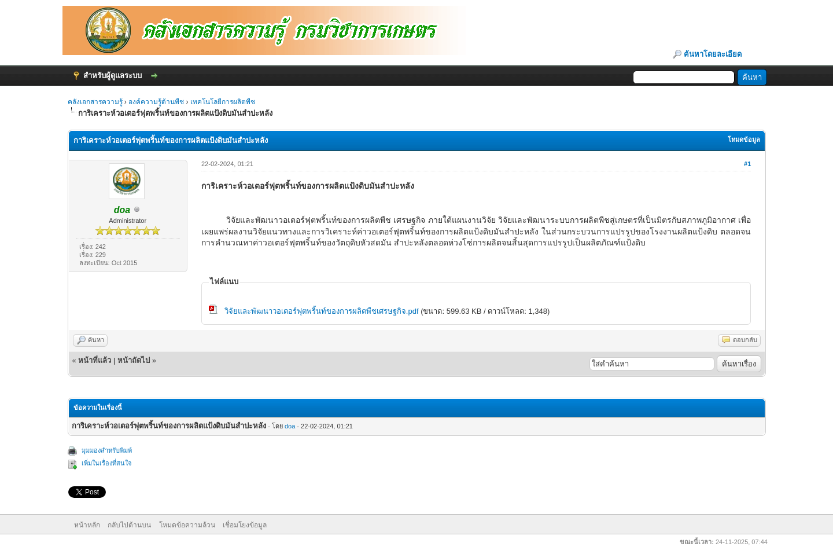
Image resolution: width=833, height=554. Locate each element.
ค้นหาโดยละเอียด (713, 54)
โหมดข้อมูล (744, 139)
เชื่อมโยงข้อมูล (245, 525)
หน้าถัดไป (133, 360)
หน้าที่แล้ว (94, 360)
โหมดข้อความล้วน (187, 525)
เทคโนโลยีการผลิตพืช (222, 102)
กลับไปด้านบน (129, 525)
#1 (747, 163)
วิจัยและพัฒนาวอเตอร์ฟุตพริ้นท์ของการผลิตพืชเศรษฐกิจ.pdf (321, 311)
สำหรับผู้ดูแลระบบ (112, 75)
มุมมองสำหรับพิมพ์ (107, 450)
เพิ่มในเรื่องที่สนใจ (106, 463)
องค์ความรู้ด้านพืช (156, 102)
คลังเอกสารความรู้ (95, 102)
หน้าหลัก (87, 525)
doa (290, 426)
